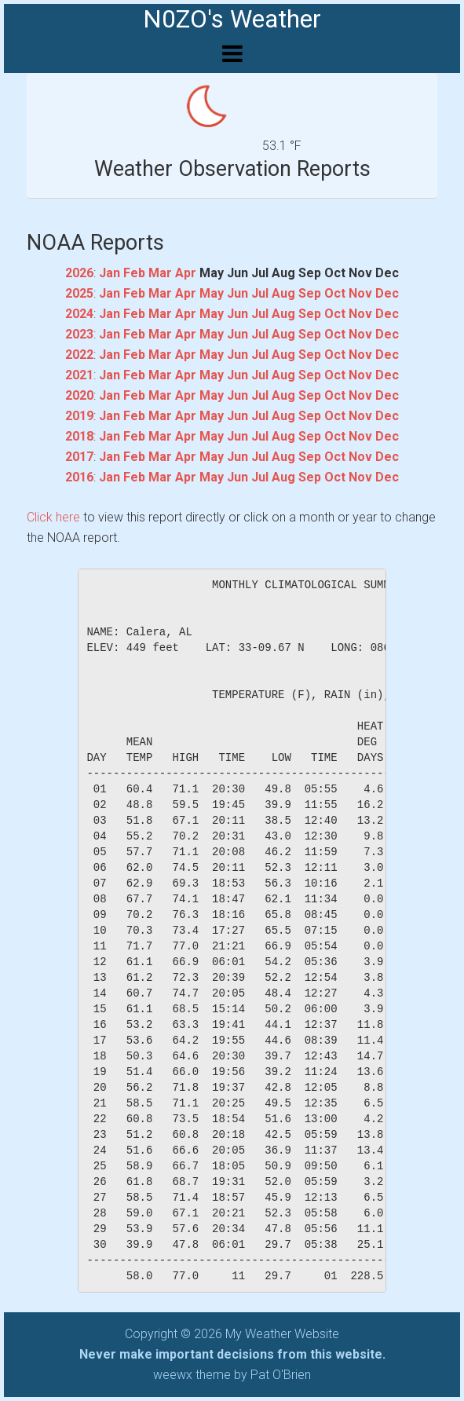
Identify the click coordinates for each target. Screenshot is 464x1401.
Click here (53, 517)
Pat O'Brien (280, 1374)
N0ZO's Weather (232, 19)
